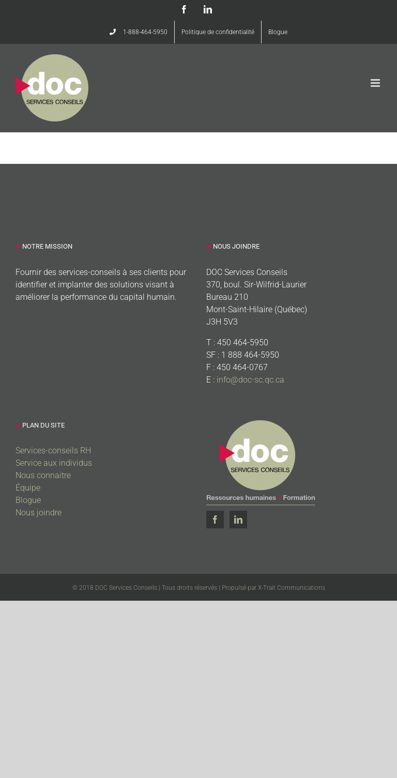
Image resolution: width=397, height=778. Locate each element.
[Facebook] (215, 519)
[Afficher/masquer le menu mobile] (376, 83)
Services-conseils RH (53, 450)
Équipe (28, 488)
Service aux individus (54, 463)
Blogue (28, 500)
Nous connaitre (43, 475)
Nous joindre (39, 512)
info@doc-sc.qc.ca (250, 380)
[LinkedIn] (238, 519)
